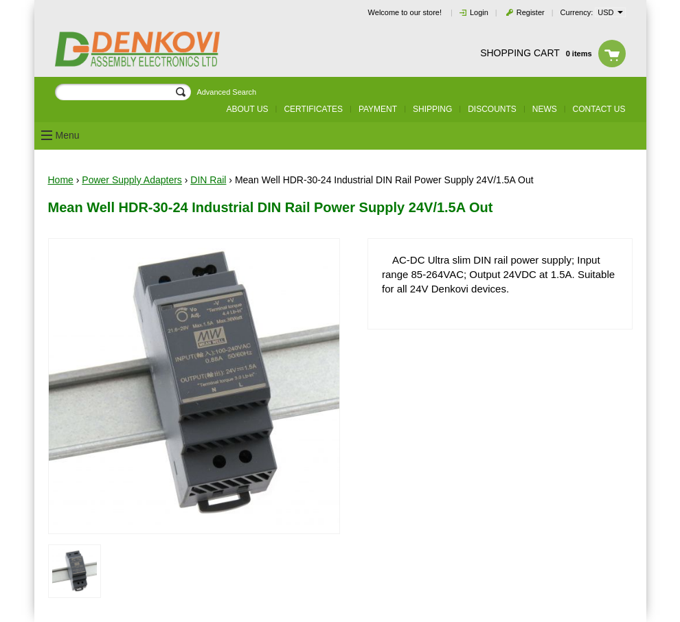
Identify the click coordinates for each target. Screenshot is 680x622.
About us (247, 109)
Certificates (313, 109)
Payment (378, 109)
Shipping (432, 109)
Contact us (599, 109)
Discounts (492, 109)
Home (60, 179)
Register (531, 12)
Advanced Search (226, 92)
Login (479, 12)
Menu (68, 135)
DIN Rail (208, 179)
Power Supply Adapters (132, 179)
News (544, 109)
